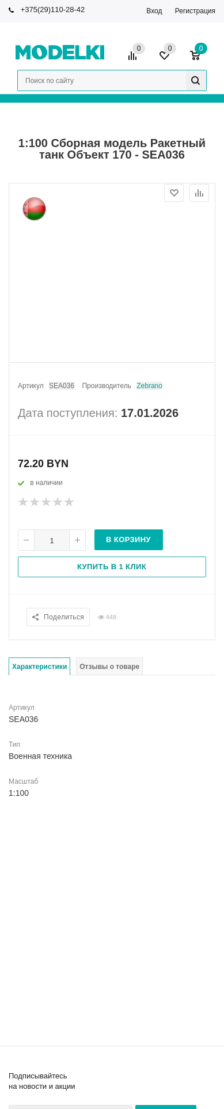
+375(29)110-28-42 (53, 9)
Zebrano (149, 386)
